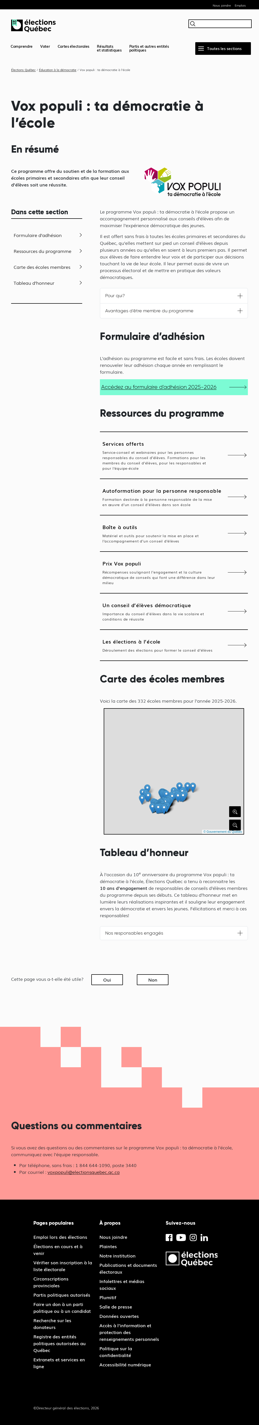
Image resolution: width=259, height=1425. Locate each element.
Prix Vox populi (159, 572)
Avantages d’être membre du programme (149, 311)
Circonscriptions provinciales (51, 1282)
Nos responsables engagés (134, 933)
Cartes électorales (74, 46)
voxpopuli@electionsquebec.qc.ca (84, 1172)
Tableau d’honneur (34, 282)
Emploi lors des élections (60, 1236)
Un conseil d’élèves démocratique (159, 611)
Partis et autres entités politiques (149, 48)
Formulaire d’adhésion (38, 235)
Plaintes (108, 1246)
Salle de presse (115, 1306)
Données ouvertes (119, 1316)
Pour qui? (115, 295)
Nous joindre (222, 5)
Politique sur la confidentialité (115, 1351)
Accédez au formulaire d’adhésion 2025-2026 (159, 387)
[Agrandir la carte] (235, 811)
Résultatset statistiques (109, 48)
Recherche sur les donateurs (52, 1323)
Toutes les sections (224, 48)
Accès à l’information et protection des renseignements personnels (129, 1332)
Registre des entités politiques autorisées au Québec (59, 1343)
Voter (45, 46)
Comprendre (22, 46)
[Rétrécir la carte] (235, 825)
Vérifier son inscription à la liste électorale (62, 1265)
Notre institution (117, 1255)
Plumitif (107, 1297)
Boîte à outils (159, 533)
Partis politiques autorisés (61, 1294)
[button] (178, 797)
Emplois (240, 5)
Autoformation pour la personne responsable (162, 497)
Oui (107, 979)
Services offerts (159, 455)
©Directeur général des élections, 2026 (66, 1407)
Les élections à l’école (159, 645)
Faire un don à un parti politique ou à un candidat (62, 1307)
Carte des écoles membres (42, 267)
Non (152, 979)
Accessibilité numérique (125, 1364)
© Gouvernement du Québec (222, 832)
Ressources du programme (42, 251)
